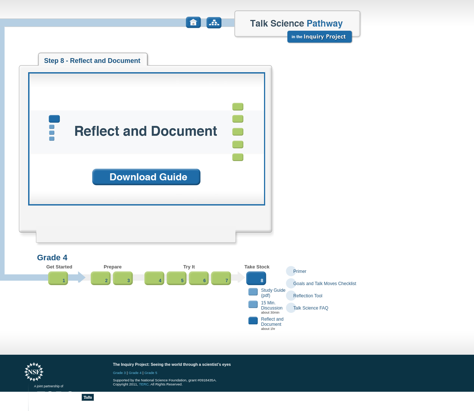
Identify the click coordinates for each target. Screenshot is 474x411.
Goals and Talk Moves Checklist (324, 283)
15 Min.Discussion (272, 305)
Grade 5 (150, 373)
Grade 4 (135, 373)
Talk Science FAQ (310, 308)
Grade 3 (119, 373)
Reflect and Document (272, 322)
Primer (299, 271)
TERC (143, 384)
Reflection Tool (308, 295)
